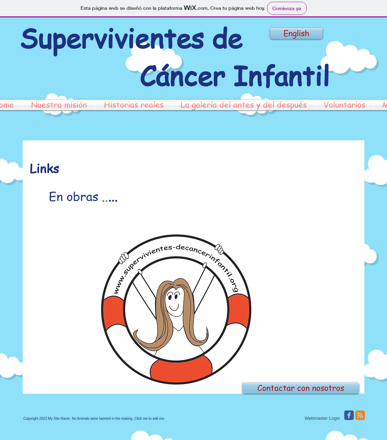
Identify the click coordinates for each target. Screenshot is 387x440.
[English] (296, 33)
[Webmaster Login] (322, 418)
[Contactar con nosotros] (300, 388)
